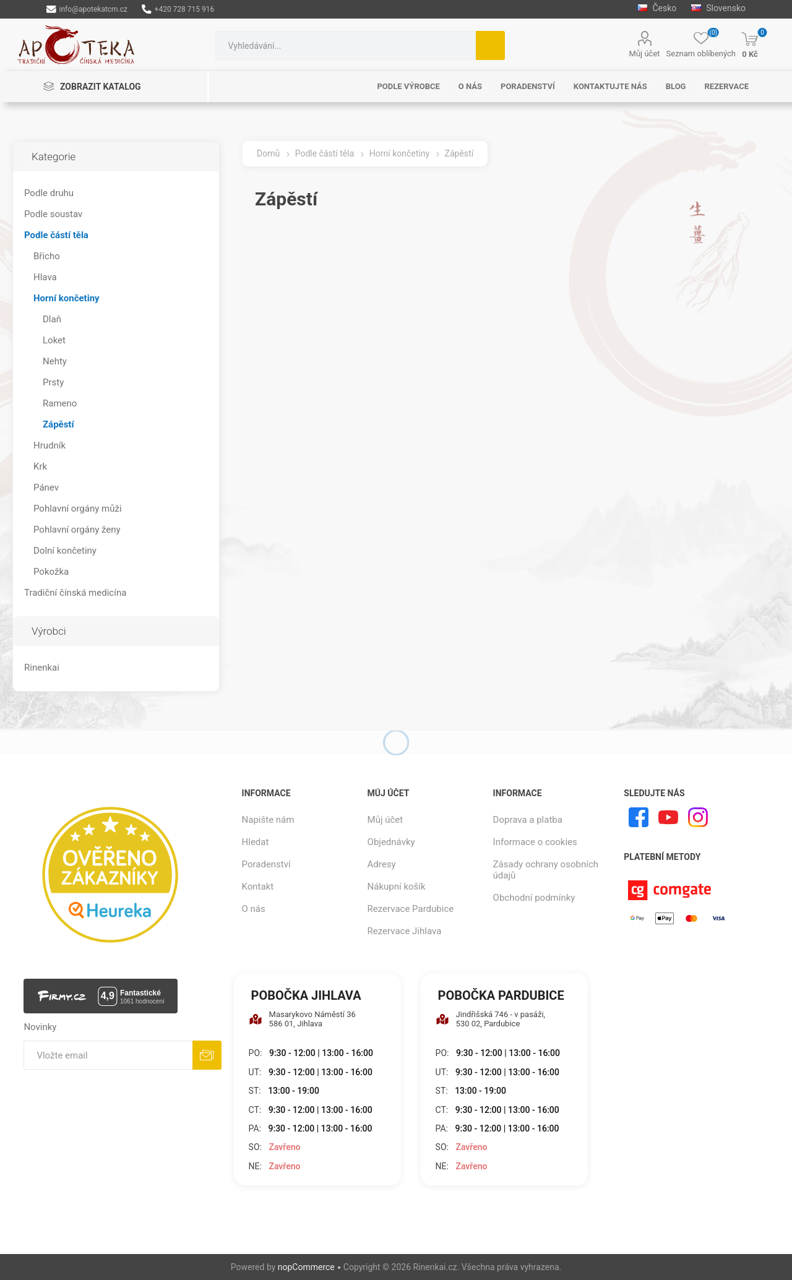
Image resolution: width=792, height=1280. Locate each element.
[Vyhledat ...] (345, 45)
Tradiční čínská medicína (75, 592)
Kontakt (258, 886)
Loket (54, 340)
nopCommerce (306, 1267)
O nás (253, 908)
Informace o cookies (535, 842)
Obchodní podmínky (534, 897)
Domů (268, 153)
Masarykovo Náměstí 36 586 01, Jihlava (302, 1019)
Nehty (55, 361)
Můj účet (644, 53)
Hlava (45, 277)
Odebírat (207, 1055)
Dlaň (52, 319)
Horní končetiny (66, 298)
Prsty (53, 382)
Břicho (46, 256)
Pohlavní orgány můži (77, 508)
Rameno (60, 403)
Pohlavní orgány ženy (77, 529)
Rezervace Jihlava (405, 931)
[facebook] (638, 817)
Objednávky (391, 842)
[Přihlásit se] (108, 1055)
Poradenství (266, 864)
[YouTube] (668, 817)
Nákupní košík (397, 886)
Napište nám (268, 819)
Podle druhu (49, 193)
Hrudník (49, 445)
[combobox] (345, 45)
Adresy (382, 864)
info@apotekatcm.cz (86, 9)
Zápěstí (58, 424)
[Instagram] (698, 817)
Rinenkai (41, 667)
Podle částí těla (56, 235)
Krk (40, 466)
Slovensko (718, 8)
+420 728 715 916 (178, 9)
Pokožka (51, 571)
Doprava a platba (527, 819)
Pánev (46, 487)
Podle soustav (53, 214)
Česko (656, 8)
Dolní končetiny (65, 550)
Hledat (490, 45)
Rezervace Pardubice (411, 908)
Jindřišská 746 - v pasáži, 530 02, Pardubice (491, 1019)
